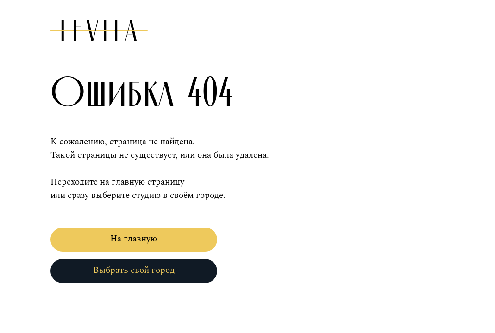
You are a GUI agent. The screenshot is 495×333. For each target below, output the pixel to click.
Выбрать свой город (134, 270)
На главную (133, 239)
